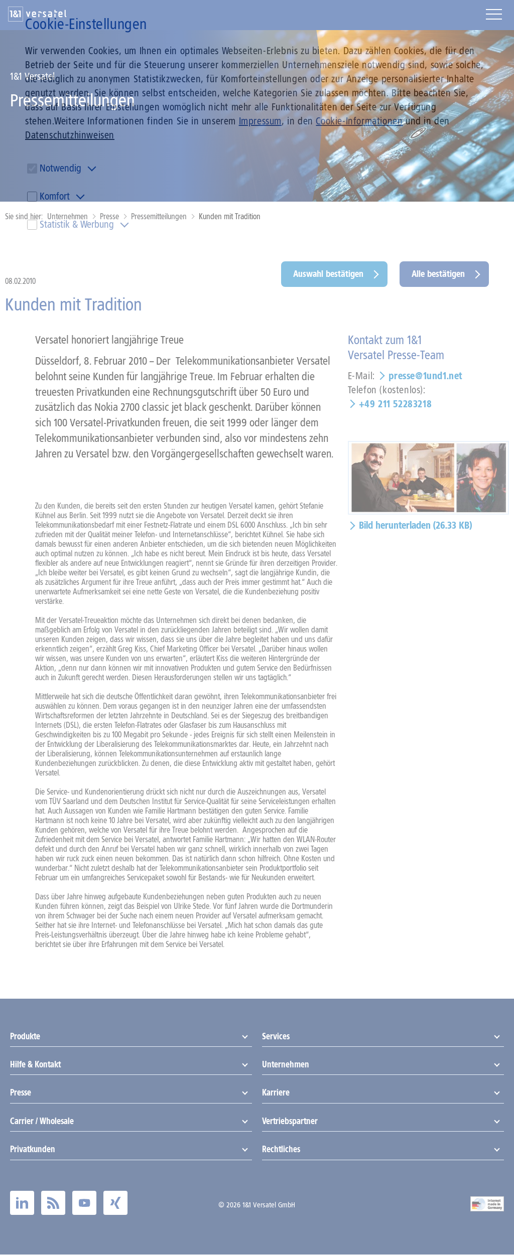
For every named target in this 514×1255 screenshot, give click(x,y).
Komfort (55, 196)
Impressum (260, 121)
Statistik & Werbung (77, 224)
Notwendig (60, 168)
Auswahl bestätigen (328, 273)
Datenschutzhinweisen (69, 135)
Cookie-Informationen (359, 121)
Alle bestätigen (438, 273)
